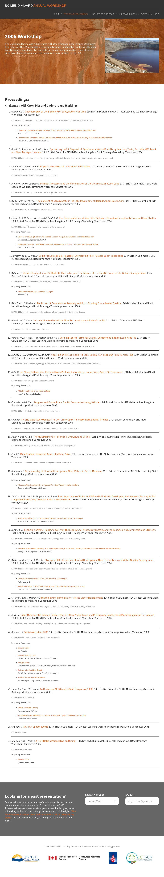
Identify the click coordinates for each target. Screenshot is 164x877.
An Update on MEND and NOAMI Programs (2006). (67, 689)
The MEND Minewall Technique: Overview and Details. (62, 436)
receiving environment (50, 508)
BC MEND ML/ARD (35, 5)
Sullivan (46, 638)
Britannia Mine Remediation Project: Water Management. (71, 597)
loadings (82, 606)
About (56, 13)
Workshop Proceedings (76, 13)
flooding (39, 623)
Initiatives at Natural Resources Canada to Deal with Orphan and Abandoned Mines (52, 715)
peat (57, 346)
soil (83, 346)
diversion (52, 606)
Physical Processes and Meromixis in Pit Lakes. (65, 166)
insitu (40, 192)
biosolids (25, 227)
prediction (71, 158)
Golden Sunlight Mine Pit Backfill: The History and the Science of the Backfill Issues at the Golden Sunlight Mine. (84, 273)
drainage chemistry (46, 120)
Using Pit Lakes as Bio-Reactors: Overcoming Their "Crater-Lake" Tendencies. (81, 255)
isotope (60, 623)
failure (25, 638)
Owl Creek (62, 428)
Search (130, 795)
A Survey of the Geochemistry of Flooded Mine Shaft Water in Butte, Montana (48, 485)
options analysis (50, 312)
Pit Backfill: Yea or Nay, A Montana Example (35, 291)
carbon (33, 227)
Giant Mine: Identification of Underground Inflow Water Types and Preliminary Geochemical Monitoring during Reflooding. (87, 615)
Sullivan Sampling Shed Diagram (31, 677)
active (25, 411)
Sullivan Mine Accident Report (30, 670)
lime (30, 381)
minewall (47, 445)
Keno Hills (37, 462)
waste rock (108, 158)
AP (23, 120)
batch (24, 381)
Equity (31, 175)
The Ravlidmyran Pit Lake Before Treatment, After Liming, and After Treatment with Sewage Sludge (58, 244)
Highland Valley (28, 264)
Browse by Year (95, 795)
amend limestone (29, 428)
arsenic (25, 623)
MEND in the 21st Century (28, 708)
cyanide (33, 192)
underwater (91, 158)
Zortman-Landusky (72, 281)
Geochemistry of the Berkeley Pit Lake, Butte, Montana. (55, 111)
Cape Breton (27, 538)
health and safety (35, 638)
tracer (58, 569)
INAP (24, 732)
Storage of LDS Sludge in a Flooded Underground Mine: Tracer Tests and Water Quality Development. (99, 560)
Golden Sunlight (35, 281)
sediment (65, 508)
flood (31, 569)
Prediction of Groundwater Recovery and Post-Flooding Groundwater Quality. (79, 303)
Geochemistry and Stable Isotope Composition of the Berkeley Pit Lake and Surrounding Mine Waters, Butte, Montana (65, 137)
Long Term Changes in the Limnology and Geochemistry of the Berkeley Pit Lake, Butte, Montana (57, 130)
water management (77, 538)
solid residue (77, 363)
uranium (100, 158)
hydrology (59, 120)
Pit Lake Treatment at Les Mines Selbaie (34, 391)
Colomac (26, 192)
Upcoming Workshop (103, 13)
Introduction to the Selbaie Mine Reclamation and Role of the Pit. (69, 320)
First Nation (27, 749)
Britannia (26, 606)
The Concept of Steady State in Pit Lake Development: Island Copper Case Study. (80, 200)
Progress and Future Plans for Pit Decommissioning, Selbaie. (66, 402)
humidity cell (27, 445)
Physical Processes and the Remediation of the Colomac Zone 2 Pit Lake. (79, 183)
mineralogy (81, 120)
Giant (45, 623)
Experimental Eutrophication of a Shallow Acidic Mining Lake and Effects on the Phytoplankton (56, 237)
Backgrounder (23, 662)
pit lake (90, 120)
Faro (37, 175)
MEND (24, 698)
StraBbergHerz (49, 569)
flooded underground (41, 538)
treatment (62, 192)
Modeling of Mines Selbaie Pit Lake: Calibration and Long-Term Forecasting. (92, 354)
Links (156, 13)
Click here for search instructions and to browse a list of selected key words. (40, 814)
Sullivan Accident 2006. (36, 632)
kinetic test (50, 346)
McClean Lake (60, 158)
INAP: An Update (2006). (35, 726)
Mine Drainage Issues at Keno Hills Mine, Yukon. (46, 454)
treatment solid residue (71, 569)
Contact (145, 13)
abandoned (27, 462)
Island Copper (44, 175)
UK (70, 508)
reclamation (37, 329)
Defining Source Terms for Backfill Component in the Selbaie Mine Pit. (98, 337)
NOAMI (31, 698)
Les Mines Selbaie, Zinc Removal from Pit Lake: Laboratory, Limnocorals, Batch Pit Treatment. (71, 372)
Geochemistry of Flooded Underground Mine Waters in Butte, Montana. (63, 471)
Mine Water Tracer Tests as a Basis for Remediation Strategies (42, 579)
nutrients (47, 192)
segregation (80, 158)
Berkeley (28, 120)
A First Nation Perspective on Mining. (56, 740)
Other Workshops (127, 13)
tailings (72, 312)
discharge (44, 606)
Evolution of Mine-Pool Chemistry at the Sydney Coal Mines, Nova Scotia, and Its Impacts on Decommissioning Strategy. (90, 529)
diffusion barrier (28, 363)
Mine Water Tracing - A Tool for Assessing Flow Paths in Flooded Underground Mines (51, 586)
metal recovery (70, 120)
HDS (76, 606)
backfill (25, 158)
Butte (35, 120)
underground (69, 445)
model (40, 312)
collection (35, 606)
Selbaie (46, 329)
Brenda (25, 175)
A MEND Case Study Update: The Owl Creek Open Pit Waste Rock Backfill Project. (65, 419)
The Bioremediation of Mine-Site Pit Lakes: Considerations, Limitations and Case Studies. (107, 218)
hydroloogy (38, 569)
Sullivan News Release (27, 655)
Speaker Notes (23, 648)
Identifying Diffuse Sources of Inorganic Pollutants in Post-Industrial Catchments (50, 518)
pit (53, 281)
